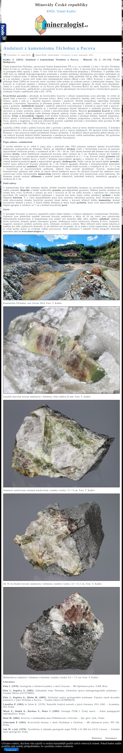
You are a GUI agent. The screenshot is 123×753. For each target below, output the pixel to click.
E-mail (75, 55)
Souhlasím (11, 750)
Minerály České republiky (61, 4)
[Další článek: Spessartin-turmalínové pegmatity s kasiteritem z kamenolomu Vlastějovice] (111, 738)
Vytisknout (66, 55)
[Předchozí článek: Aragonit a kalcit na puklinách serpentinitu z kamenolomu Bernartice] (97, 738)
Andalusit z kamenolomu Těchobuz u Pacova (49, 48)
